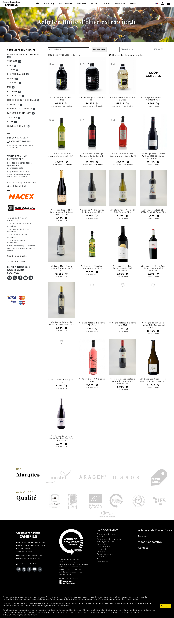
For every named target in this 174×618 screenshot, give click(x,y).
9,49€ (90, 217)
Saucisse (13, 118)
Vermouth (14, 105)
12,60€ (59, 276)
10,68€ (151, 333)
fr (155, 4)
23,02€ (151, 388)
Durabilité (102, 548)
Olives (12, 79)
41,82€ (59, 103)
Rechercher (99, 50)
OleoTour (81, 4)
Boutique (49, 4)
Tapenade (14, 83)
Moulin (107, 4)
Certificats (102, 560)
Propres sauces (18, 74)
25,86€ (59, 163)
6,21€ (59, 388)
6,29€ (151, 276)
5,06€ (121, 276)
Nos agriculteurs (105, 545)
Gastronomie (104, 550)
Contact (134, 4)
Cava (11, 66)
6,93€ (121, 390)
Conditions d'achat (17, 256)
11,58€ (90, 388)
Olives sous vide (18, 126)
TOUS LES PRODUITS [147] (21, 50)
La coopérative (65, 4)
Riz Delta (14, 92)
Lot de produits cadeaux (23, 100)
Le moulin (102, 553)
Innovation (102, 565)
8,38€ (121, 217)
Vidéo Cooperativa (150, 545)
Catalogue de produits (109, 543)
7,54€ (90, 331)
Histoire (101, 540)
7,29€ (59, 447)
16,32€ (151, 163)
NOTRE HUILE (120, 4)
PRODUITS (94, 4)
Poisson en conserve (21, 109)
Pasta (12, 122)
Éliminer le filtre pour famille (126, 55)
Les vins (77, 55)
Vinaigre (14, 61)
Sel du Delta (15, 96)
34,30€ (90, 103)
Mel (10, 87)
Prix (99, 563)
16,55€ (90, 274)
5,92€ (60, 331)
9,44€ (60, 220)
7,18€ (120, 331)
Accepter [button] (165, 606)
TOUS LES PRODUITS (58, 55)
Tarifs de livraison (16, 262)
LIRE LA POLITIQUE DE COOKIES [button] (20, 615)
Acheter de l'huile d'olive (155, 534)
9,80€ (151, 103)
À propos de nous (106, 537)
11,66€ (151, 217)
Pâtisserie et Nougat (21, 113)
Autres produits (105, 558)
